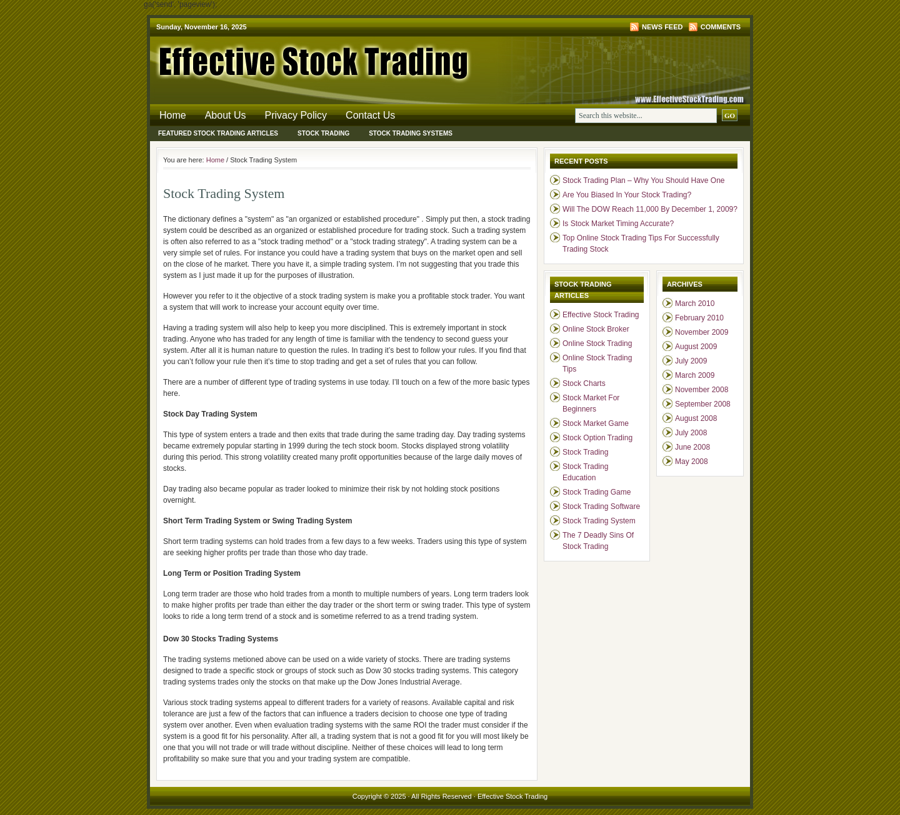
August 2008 (696, 418)
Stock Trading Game (596, 492)
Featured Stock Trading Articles (218, 133)
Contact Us (370, 115)
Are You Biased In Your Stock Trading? (626, 194)
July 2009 (691, 361)
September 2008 (703, 404)
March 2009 (694, 375)
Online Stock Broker (595, 329)
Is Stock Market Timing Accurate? (618, 223)
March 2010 (694, 303)
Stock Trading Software (601, 506)
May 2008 (691, 461)
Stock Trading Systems (410, 133)
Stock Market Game (595, 423)
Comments (721, 27)
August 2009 (696, 346)
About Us (225, 115)
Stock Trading (323, 133)
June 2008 (692, 447)
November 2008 (701, 389)
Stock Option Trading (597, 437)
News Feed (662, 27)
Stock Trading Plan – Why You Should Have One (643, 180)
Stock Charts (584, 383)
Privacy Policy (296, 115)
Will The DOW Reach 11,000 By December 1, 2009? (650, 209)
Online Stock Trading (597, 343)
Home (172, 115)
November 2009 (701, 332)
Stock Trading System (599, 520)
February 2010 (699, 318)
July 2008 (691, 432)
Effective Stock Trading (300, 59)
